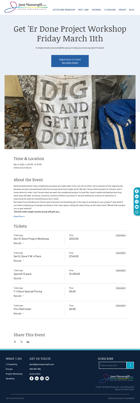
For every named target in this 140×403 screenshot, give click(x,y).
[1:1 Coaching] (13, 364)
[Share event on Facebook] (15, 342)
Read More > (19, 216)
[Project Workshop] (14, 373)
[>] (130, 365)
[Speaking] (13, 378)
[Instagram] (137, 202)
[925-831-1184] (42, 369)
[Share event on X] (21, 342)
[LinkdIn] (137, 196)
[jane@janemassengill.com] (42, 364)
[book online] (42, 373)
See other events (70, 62)
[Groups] (13, 369)
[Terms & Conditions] (16, 398)
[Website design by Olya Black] (117, 398)
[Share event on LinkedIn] (28, 342)
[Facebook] (137, 191)
